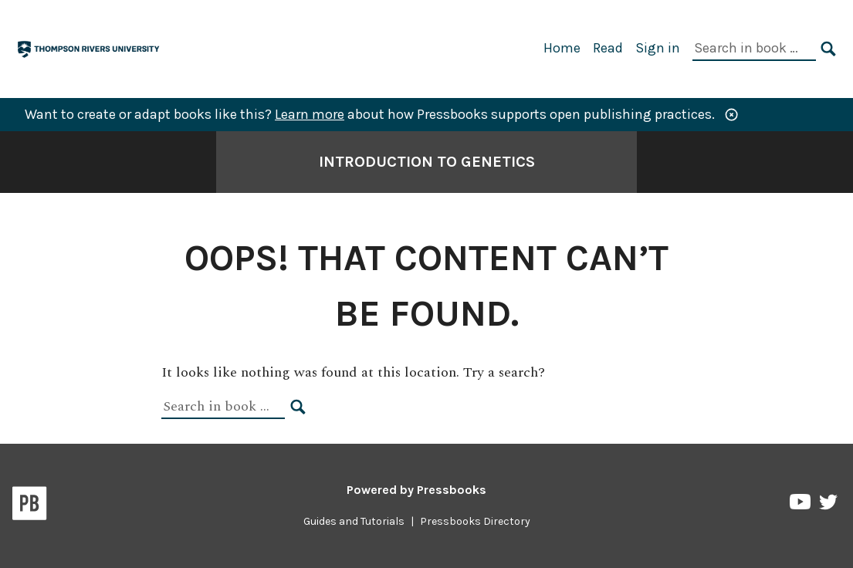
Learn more (309, 114)
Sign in (657, 47)
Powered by (416, 489)
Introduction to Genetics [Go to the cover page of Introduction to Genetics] (427, 162)
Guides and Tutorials (353, 521)
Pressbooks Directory (475, 521)
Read (608, 47)
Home (562, 47)
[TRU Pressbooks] (89, 47)
